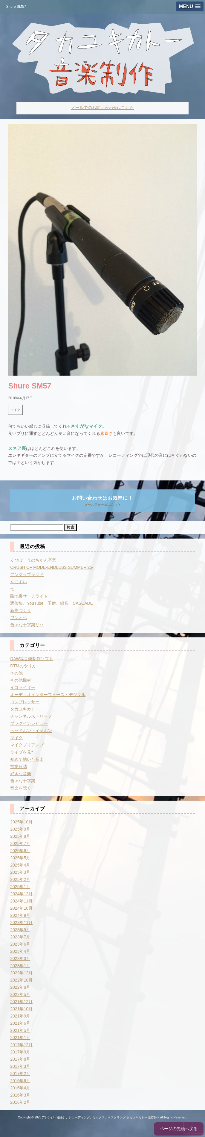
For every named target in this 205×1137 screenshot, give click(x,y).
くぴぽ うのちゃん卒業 (33, 560)
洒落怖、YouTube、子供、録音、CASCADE (51, 603)
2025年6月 (20, 850)
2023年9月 (20, 929)
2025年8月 (20, 836)
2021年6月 (20, 1023)
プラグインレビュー (29, 723)
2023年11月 (21, 922)
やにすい (18, 581)
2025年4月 (20, 865)
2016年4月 (20, 1087)
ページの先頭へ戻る (179, 1128)
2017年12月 (21, 1044)
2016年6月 (20, 1080)
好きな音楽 (20, 773)
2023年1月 (20, 965)
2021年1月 (20, 1037)
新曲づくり (20, 610)
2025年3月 (20, 872)
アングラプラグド (27, 574)
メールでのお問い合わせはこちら (102, 107)
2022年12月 (21, 972)
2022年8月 (20, 987)
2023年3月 (20, 958)
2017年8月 (20, 1059)
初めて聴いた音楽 (27, 759)
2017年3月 (20, 1066)
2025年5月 (20, 857)
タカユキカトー (24, 709)
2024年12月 (21, 893)
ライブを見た (22, 752)
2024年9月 (20, 915)
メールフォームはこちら (103, 504)
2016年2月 (20, 1102)
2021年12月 (21, 1001)
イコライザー (22, 687)
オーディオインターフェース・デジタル (47, 694)
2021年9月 (20, 1016)
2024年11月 (21, 901)
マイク (15, 410)
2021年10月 (21, 1008)
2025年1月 (20, 886)
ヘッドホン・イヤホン (31, 730)
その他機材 (20, 680)
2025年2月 (20, 879)
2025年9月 (20, 829)
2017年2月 (20, 1073)
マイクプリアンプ (27, 745)
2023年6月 (20, 944)
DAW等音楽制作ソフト (31, 658)
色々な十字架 (22, 780)
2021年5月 (20, 1030)
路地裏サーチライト (29, 596)
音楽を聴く (20, 788)
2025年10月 (21, 822)
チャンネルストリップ (31, 716)
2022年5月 (20, 994)
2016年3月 (20, 1095)
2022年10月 (21, 980)
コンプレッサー (24, 701)
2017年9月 (20, 1052)
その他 (16, 673)
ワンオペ (18, 617)
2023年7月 (20, 937)
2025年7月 (20, 843)
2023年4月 (20, 951)
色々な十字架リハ (27, 624)
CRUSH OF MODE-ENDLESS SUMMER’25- (51, 567)
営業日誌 (18, 766)
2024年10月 (21, 908)
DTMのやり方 (23, 665)
